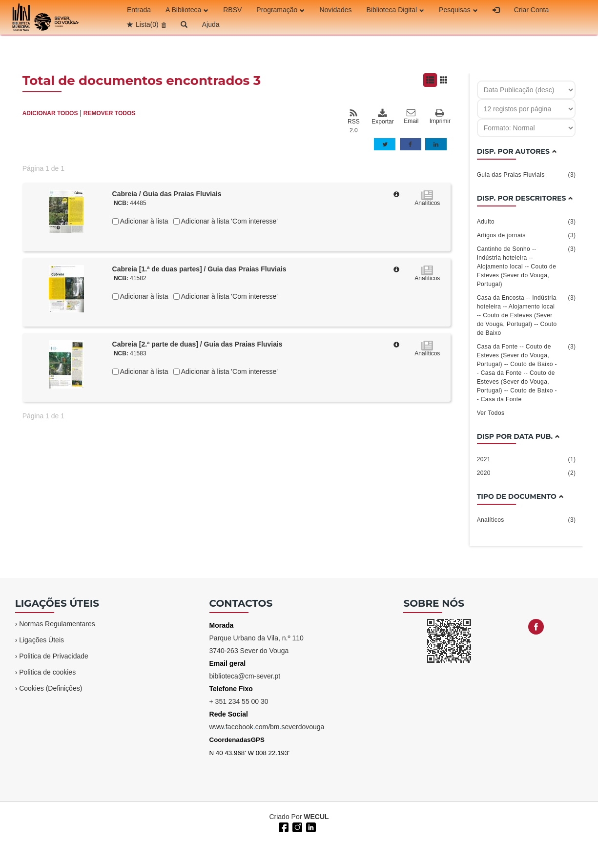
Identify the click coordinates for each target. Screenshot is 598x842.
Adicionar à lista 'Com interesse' (229, 221)
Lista (147, 24)
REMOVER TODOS (109, 113)
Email (411, 116)
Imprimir (440, 117)
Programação (280, 10)
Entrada (139, 10)
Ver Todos (491, 413)
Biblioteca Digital (396, 10)
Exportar (382, 116)
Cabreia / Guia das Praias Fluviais (167, 194)
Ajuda (211, 24)
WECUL (316, 817)
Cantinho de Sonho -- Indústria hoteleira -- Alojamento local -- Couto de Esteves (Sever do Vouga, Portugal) (526, 266)
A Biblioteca (186, 10)
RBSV (232, 10)
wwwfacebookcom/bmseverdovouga (267, 727)
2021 (526, 459)
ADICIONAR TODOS (50, 113)
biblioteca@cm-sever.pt (245, 676)
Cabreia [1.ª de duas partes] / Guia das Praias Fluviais (199, 269)
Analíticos (526, 519)
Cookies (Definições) (50, 688)
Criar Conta (531, 10)
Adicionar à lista (143, 221)
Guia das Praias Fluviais (526, 174)
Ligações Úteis (41, 640)
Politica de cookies (47, 672)
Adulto (526, 221)
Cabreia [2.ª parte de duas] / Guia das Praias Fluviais (197, 344)
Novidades (335, 10)
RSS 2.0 (354, 121)
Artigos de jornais (526, 235)
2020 (526, 473)
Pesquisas (458, 10)
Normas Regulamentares (57, 624)
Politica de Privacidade (53, 656)
